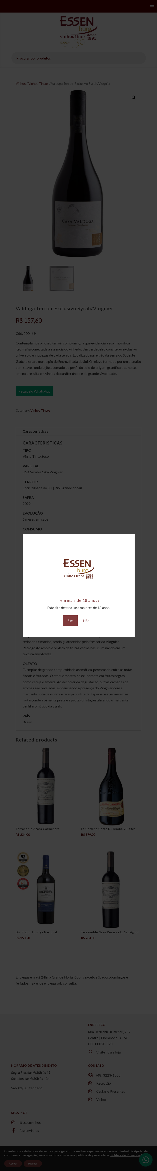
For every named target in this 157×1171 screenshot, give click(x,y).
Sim (70, 620)
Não (86, 620)
